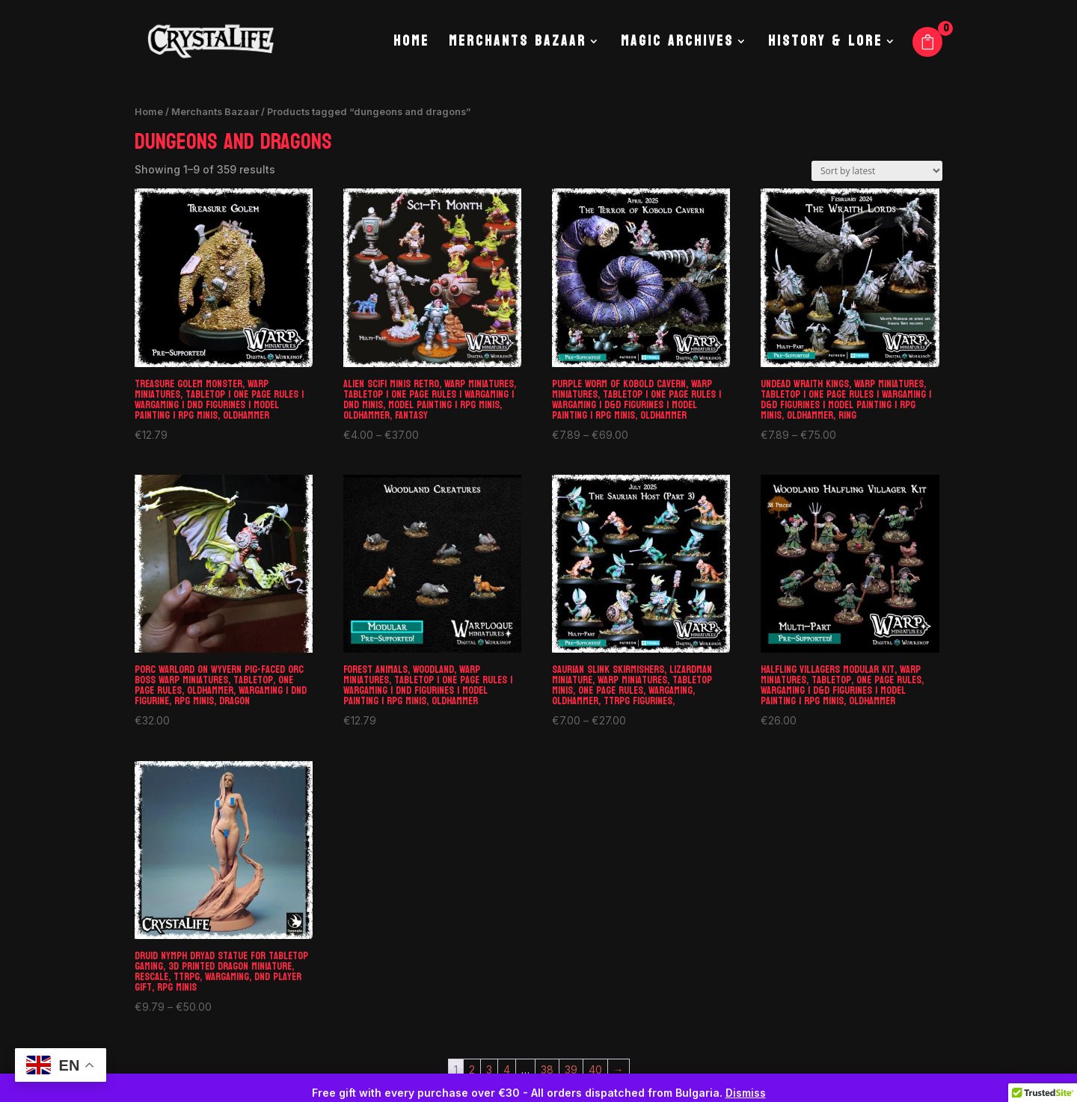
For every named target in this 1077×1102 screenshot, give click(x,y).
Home (411, 45)
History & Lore (825, 45)
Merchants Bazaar (517, 45)
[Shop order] (876, 171)
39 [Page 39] (571, 1069)
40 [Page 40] (595, 1069)
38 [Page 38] (547, 1069)
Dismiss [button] (745, 1092)
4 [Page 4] (506, 1069)
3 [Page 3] (489, 1069)
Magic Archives (677, 45)
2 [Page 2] (472, 1069)
